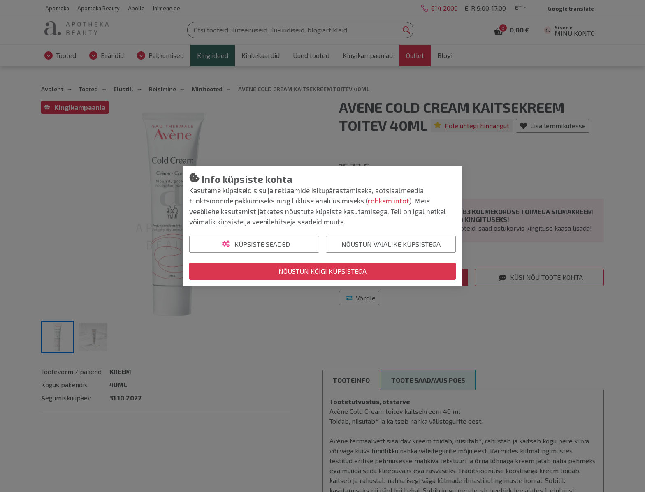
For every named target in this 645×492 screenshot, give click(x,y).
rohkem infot (388, 200)
